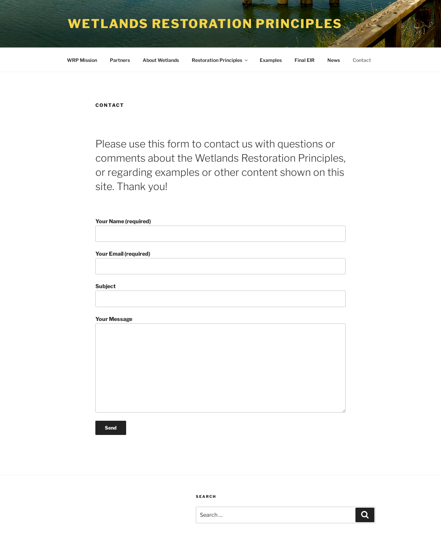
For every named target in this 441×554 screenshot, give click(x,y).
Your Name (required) (220, 230)
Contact (362, 60)
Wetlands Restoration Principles (205, 23)
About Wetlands (161, 60)
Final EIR (305, 60)
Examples (271, 60)
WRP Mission (82, 60)
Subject (220, 295)
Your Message (220, 364)
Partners (120, 60)
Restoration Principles (220, 60)
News (333, 60)
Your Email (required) (220, 262)
